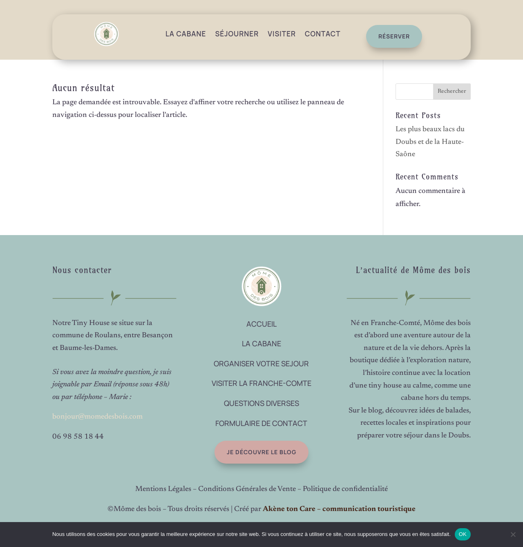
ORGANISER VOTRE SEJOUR (261, 363)
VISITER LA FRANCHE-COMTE (261, 383)
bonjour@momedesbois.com (97, 417)
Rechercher (452, 91)
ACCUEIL (261, 324)
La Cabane (185, 33)
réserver (391, 36)
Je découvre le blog (240, 452)
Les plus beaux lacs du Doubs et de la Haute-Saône (430, 142)
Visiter (282, 33)
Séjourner (237, 33)
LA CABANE (261, 343)
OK (463, 534)
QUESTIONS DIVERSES (261, 403)
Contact (322, 33)
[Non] (513, 534)
